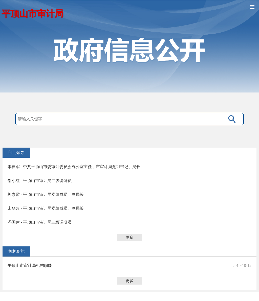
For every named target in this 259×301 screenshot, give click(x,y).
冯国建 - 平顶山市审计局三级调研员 (40, 222)
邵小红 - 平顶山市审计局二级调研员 (40, 180)
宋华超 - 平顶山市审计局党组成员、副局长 (46, 208)
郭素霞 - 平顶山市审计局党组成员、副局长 (46, 194)
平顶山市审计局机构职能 (30, 265)
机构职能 (16, 251)
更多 (129, 237)
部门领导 (16, 152)
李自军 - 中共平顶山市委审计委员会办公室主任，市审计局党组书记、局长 (74, 167)
